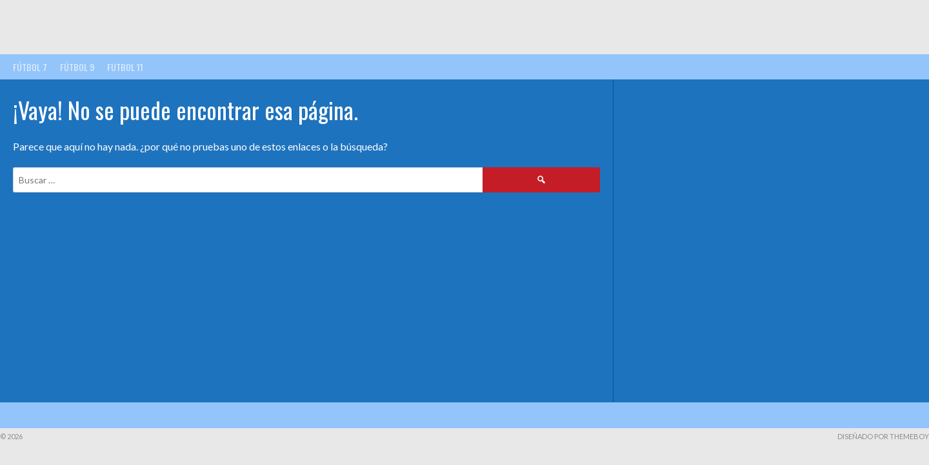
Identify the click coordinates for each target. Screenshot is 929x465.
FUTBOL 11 (125, 67)
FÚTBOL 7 (30, 67)
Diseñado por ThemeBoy (883, 436)
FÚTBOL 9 (77, 67)
